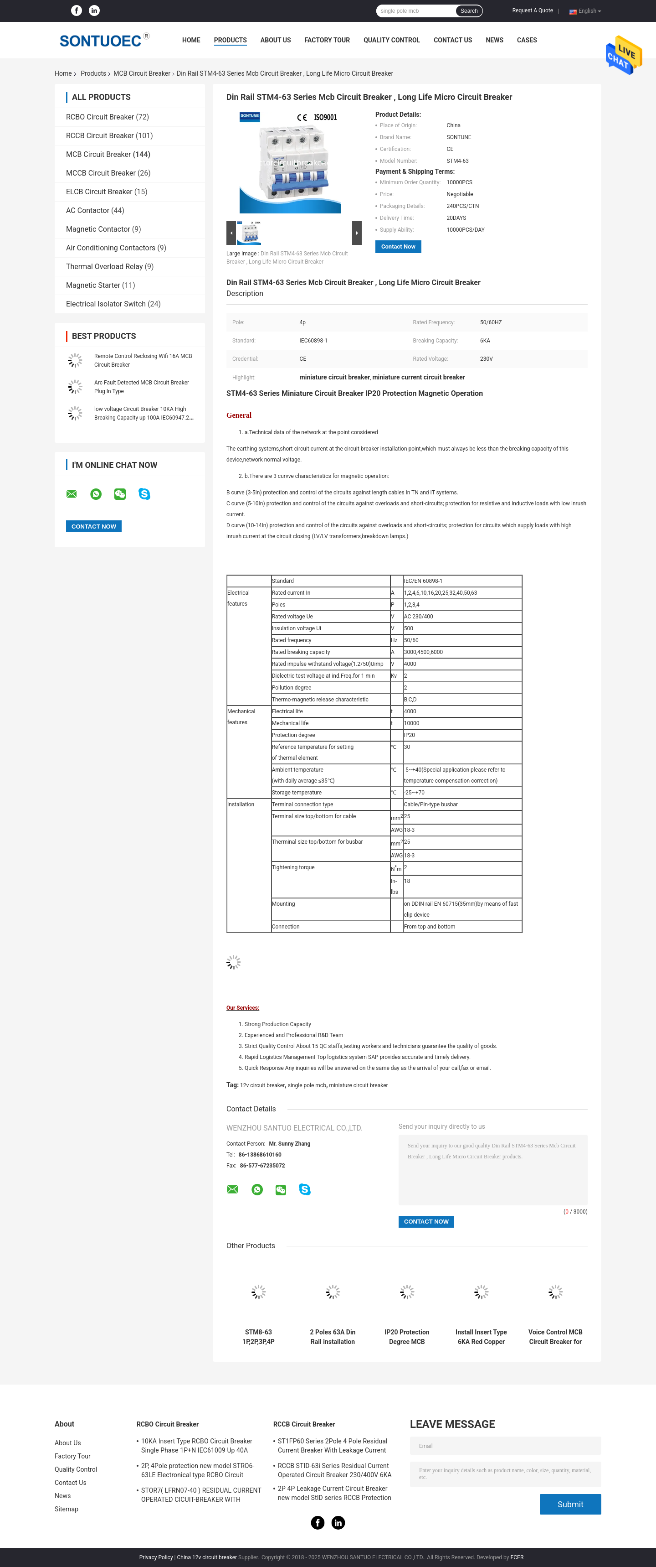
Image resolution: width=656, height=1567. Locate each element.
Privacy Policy (156, 1557)
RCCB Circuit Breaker (100, 135)
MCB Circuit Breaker (141, 73)
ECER (516, 1557)
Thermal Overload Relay (104, 266)
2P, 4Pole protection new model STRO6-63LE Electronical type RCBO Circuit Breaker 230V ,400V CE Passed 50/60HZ (199, 1471)
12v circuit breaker (262, 1085)
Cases (527, 40)
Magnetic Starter (93, 285)
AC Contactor (87, 210)
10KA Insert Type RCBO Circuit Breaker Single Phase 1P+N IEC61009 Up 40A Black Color (196, 1447)
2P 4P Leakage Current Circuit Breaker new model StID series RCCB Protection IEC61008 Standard (334, 1494)
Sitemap (66, 1509)
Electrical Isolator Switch (106, 304)
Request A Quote (532, 10)
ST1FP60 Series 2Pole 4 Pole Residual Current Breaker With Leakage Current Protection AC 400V (333, 1447)
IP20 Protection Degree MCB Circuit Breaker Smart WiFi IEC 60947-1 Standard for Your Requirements (407, 1337)
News (494, 40)
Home (191, 40)
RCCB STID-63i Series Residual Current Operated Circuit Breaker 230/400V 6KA (335, 1470)
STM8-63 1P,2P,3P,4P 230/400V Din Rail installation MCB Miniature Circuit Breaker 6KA (258, 1337)
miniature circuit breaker (358, 1085)
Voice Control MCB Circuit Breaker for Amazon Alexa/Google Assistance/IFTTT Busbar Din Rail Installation (555, 1337)
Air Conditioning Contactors (110, 248)
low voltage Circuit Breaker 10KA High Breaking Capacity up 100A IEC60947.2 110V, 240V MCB (141, 418)
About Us (276, 40)
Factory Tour (327, 40)
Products (230, 40)
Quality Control (392, 40)
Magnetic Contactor (98, 229)
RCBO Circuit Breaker (100, 117)
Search (469, 11)
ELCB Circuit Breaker (99, 191)
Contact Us (453, 40)
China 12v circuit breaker (207, 1557)
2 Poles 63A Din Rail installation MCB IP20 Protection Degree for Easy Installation (333, 1337)
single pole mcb (307, 1085)
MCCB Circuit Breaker (101, 173)
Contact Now (398, 246)
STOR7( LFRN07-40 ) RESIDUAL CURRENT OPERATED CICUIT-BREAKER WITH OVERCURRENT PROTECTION (201, 1496)
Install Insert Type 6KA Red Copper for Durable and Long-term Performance (481, 1337)
